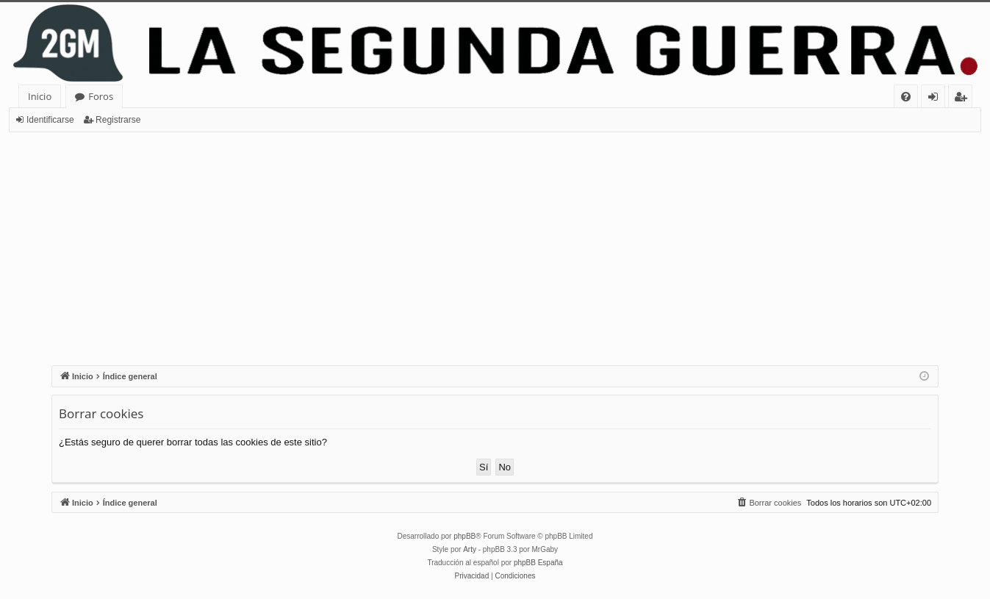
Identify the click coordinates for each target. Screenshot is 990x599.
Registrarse (118, 120)
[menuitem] (905, 96)
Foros (100, 96)
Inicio (39, 96)
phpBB (464, 536)
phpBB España (538, 563)
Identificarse (50, 120)
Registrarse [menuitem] (963, 99)
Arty (469, 549)
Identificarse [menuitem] (936, 99)
